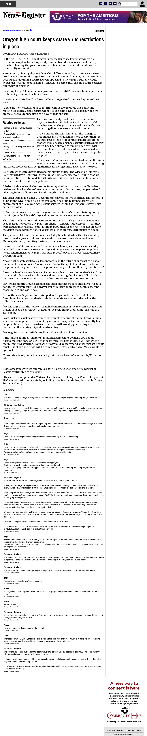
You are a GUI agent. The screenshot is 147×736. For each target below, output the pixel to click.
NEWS (113, 87)
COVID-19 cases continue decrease (18, 152)
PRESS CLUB (130, 80)
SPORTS (119, 87)
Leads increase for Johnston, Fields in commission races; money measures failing (123, 153)
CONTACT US (129, 90)
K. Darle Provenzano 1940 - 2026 (121, 171)
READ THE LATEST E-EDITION (124, 83)
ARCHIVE (134, 87)
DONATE (138, 80)
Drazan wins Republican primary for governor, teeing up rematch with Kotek (122, 199)
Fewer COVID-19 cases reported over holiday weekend (16, 136)
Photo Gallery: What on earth (119, 181)
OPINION (127, 87)
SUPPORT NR (118, 90)
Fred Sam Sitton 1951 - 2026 (119, 159)
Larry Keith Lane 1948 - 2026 (119, 168)
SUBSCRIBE (111, 80)
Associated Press (12, 30)
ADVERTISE (120, 80)
